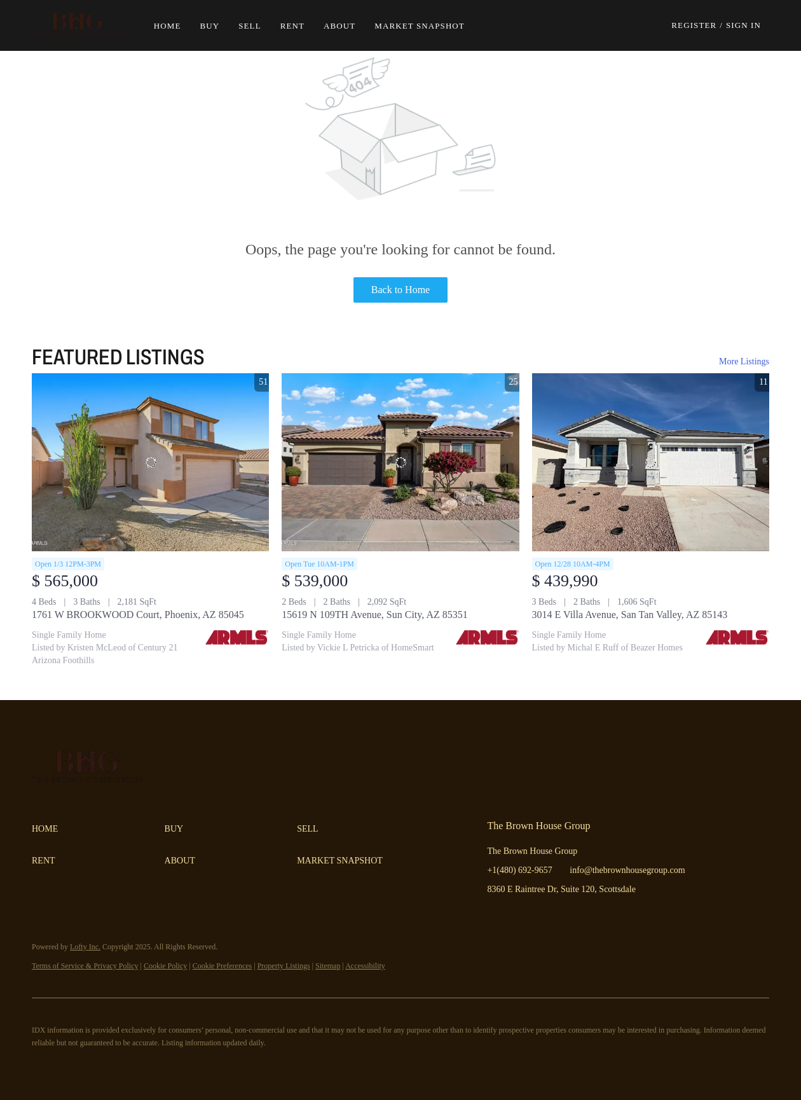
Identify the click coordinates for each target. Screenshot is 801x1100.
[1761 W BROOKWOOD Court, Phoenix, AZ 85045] (150, 462)
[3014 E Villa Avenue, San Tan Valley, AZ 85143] (650, 462)
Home (174, 26)
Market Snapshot (426, 26)
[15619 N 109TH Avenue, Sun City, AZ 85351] (400, 462)
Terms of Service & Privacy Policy (85, 965)
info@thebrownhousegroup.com (627, 870)
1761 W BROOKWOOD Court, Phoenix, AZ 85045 (138, 614)
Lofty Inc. (85, 946)
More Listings (744, 361)
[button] (84, 25)
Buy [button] (216, 26)
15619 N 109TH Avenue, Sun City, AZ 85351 (374, 614)
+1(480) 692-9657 (519, 870)
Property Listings (283, 965)
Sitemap (327, 965)
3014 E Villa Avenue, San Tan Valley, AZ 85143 (630, 614)
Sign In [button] (743, 25)
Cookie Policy (165, 965)
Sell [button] (256, 26)
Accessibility (365, 965)
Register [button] (693, 25)
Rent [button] (299, 26)
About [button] (346, 26)
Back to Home (400, 289)
